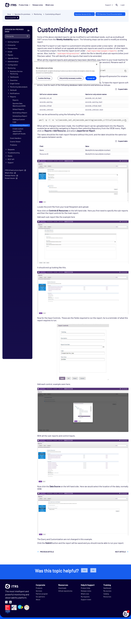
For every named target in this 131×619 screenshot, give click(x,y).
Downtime (14, 80)
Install (10, 52)
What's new (49, 5)
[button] (126, 614)
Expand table (121, 89)
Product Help (85, 588)
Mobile (10, 156)
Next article (120, 552)
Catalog (106, 594)
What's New (9, 173)
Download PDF (12, 18)
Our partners (40, 597)
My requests (85, 597)
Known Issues (10, 178)
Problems (13, 145)
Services (39, 591)
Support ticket (86, 599)
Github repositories (65, 591)
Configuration (13, 65)
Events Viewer (15, 142)
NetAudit (13, 90)
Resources (107, 597)
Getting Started (13, 42)
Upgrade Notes (13, 58)
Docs (9, 14)
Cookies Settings (44, 78)
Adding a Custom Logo (19, 120)
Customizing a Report (53, 14)
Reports (13, 97)
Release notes (38, 5)
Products (39, 588)
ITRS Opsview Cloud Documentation (109, 14)
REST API (11, 159)
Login (123, 5)
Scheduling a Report (20, 116)
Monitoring (11, 68)
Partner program (42, 594)
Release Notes (10, 175)
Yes (84, 570)
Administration (13, 61)
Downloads (62, 588)
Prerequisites (13, 48)
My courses (107, 591)
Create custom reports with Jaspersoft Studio (19, 131)
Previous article (47, 552)
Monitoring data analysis (18, 87)
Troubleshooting (14, 153)
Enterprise (11, 45)
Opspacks (11, 149)
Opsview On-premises (22, 14)
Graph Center (15, 83)
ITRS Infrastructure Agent (14, 170)
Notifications (15, 93)
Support (109, 5)
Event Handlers (15, 138)
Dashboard (107, 588)
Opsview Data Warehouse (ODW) (19, 104)
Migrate (10, 55)
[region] (66, 73)
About (38, 599)
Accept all (90, 78)
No (93, 570)
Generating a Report (20, 113)
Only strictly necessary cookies (71, 78)
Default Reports (18, 109)
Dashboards (14, 77)
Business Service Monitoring (16, 72)
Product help (24, 5)
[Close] (96, 64)
